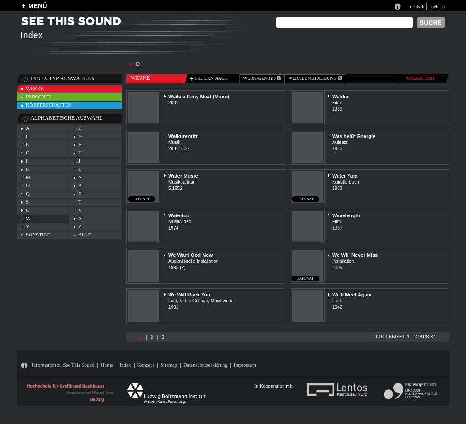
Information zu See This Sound (63, 365)
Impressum (245, 365)
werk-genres (262, 78)
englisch (437, 6)
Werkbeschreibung (315, 78)
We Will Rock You (189, 294)
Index (125, 365)
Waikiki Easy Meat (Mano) (198, 96)
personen (39, 96)
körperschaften (49, 104)
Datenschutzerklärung (205, 365)
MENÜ (37, 6)
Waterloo (179, 215)
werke (35, 88)
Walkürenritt (183, 136)
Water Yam (345, 176)
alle (84, 234)
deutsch (417, 6)
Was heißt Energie (353, 136)
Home (107, 365)
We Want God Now (190, 255)
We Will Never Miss (355, 255)
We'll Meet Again (352, 294)
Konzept (145, 365)
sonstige (38, 234)
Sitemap (169, 365)
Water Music (183, 176)
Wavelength (346, 215)
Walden (341, 96)
